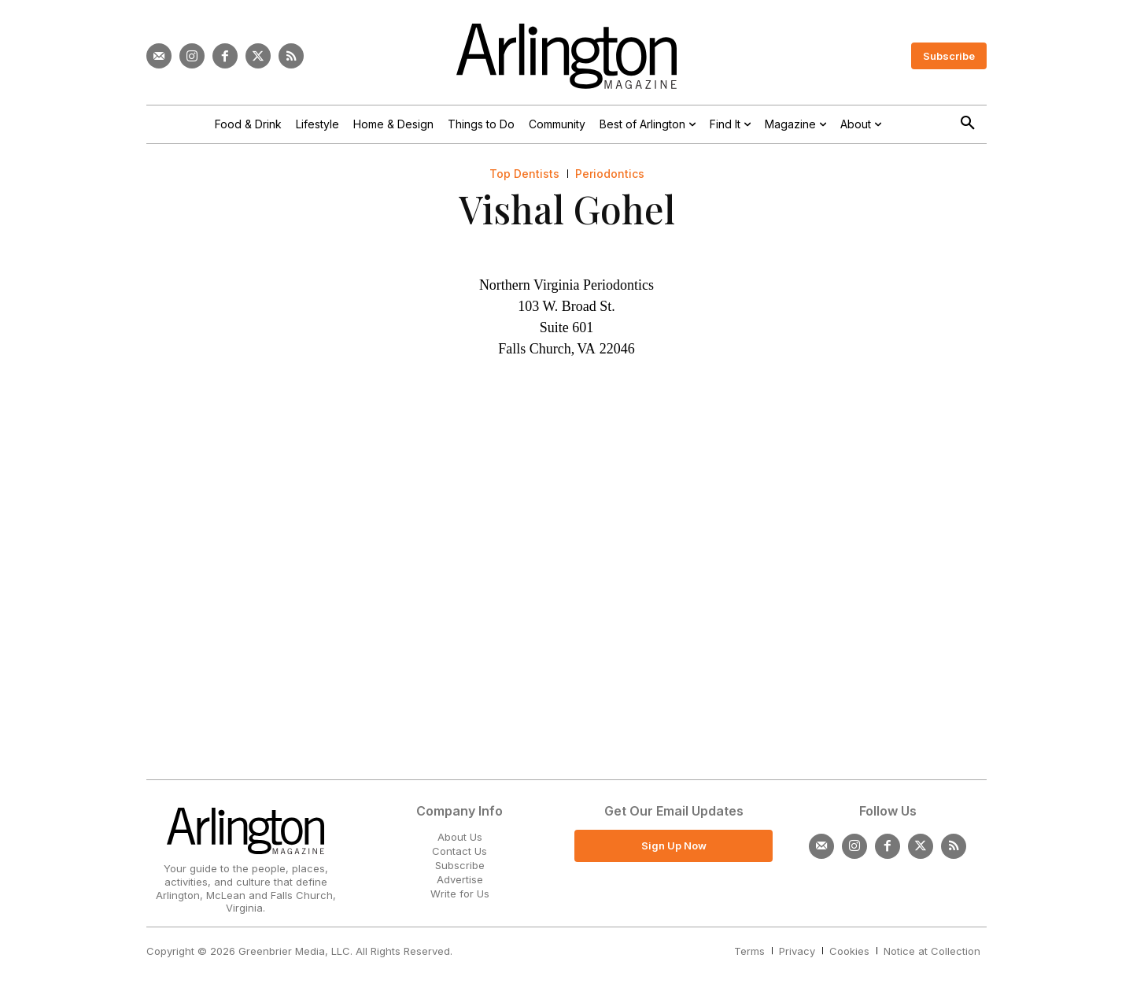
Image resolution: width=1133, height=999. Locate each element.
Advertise (460, 879)
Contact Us (459, 851)
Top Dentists (524, 173)
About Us (459, 837)
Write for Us (459, 893)
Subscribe (460, 865)
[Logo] (566, 56)
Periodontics (609, 173)
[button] (968, 123)
